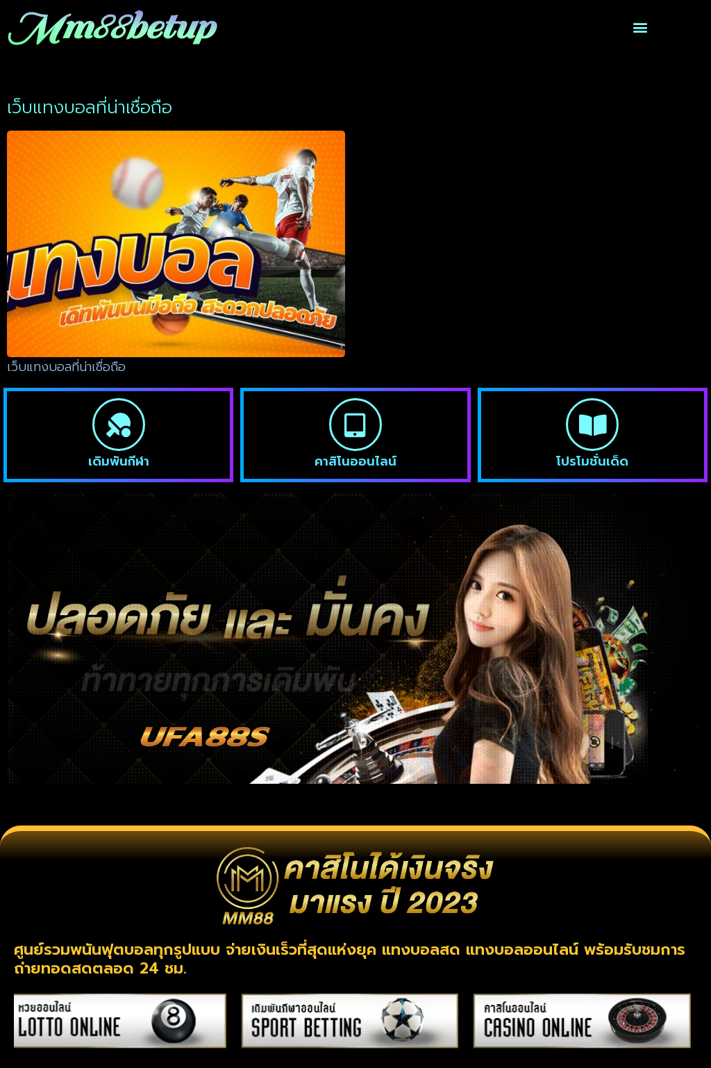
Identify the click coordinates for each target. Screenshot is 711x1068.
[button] (639, 27)
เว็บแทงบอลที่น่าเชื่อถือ (66, 367)
